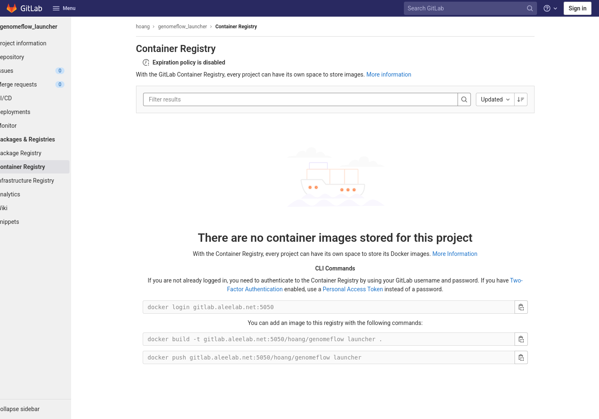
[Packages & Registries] (46, 139)
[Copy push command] (531, 357)
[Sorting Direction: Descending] (530, 99)
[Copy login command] (531, 307)
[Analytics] (46, 194)
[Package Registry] (46, 153)
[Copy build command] (531, 339)
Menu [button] (64, 8)
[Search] (474, 99)
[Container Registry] (46, 167)
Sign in (578, 8)
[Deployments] (46, 112)
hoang (153, 27)
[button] (46, 409)
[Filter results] (209, 99)
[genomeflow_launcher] (46, 26)
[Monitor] (46, 125)
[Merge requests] (46, 84)
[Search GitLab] (471, 8)
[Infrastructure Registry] (46, 180)
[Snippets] (46, 221)
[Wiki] (46, 208)
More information (398, 74)
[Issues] (46, 70)
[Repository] (46, 57)
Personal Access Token (363, 289)
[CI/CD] (46, 98)
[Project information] (46, 43)
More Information (465, 253)
